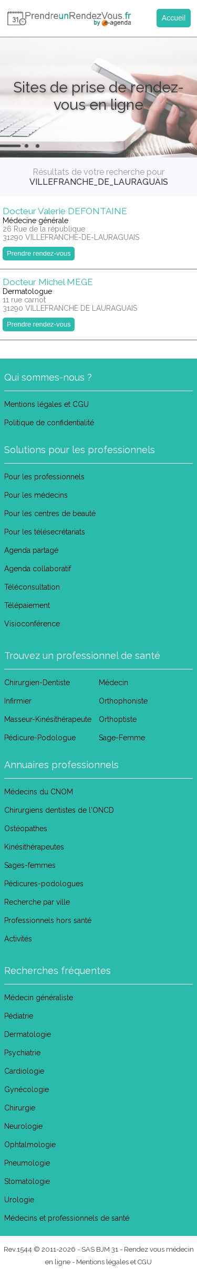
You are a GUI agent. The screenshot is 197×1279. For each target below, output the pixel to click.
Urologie (19, 1200)
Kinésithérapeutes (34, 847)
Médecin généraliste (38, 997)
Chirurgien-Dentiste (37, 682)
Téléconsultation (32, 587)
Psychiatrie (22, 1053)
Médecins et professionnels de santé (66, 1218)
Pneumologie (27, 1163)
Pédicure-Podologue (40, 737)
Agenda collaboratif (37, 568)
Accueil (173, 18)
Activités (18, 939)
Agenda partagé (31, 550)
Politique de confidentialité (49, 422)
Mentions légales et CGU (46, 404)
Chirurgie (19, 1108)
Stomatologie (27, 1181)
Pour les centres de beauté (50, 513)
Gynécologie (26, 1089)
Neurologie (23, 1126)
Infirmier (18, 701)
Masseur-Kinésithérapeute (47, 719)
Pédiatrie (18, 1016)
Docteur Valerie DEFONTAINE (65, 211)
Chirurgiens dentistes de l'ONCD (59, 810)
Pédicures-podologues (44, 883)
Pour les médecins (36, 495)
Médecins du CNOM (38, 792)
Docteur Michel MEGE (48, 282)
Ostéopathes (25, 828)
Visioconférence (32, 624)
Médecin (113, 682)
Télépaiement (27, 605)
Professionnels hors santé (47, 920)
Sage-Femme (122, 737)
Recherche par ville (37, 902)
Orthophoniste (123, 701)
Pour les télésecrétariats (44, 532)
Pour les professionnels (44, 477)
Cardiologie (24, 1071)
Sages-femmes (30, 865)
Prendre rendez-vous (38, 253)
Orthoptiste (118, 719)
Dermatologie (27, 1034)
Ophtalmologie (30, 1144)
